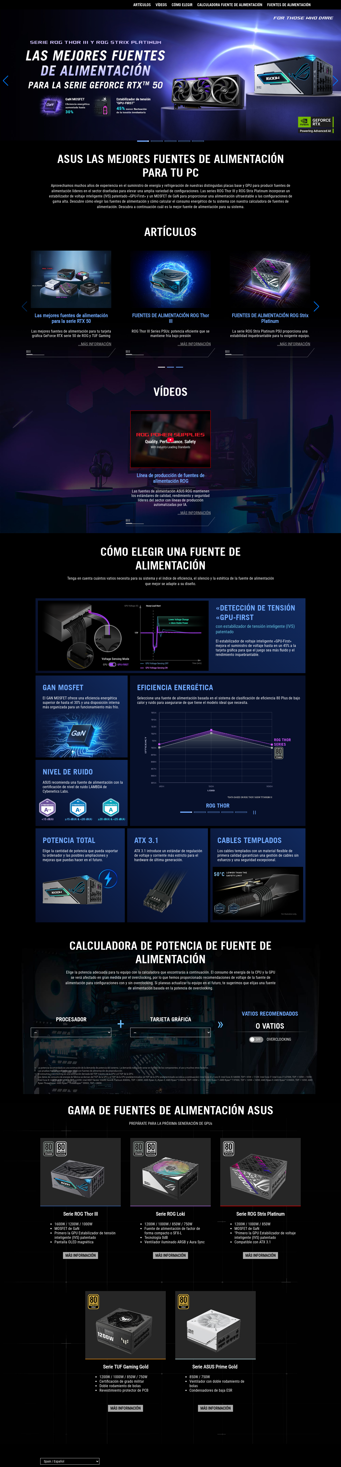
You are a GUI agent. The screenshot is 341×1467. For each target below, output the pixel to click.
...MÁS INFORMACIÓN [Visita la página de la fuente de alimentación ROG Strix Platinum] (293, 344)
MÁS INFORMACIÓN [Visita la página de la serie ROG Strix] (260, 1255)
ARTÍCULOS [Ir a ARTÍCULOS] (142, 4)
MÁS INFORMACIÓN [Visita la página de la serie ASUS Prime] (215, 1408)
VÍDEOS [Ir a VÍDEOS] (161, 4)
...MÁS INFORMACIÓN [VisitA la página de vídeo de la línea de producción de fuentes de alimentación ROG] (194, 513)
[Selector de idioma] (69, 1461)
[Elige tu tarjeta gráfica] (170, 1032)
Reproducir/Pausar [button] (253, 812)
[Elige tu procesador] (71, 1032)
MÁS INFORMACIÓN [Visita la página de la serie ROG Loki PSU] (170, 1255)
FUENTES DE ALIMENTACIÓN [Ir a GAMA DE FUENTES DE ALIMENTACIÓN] (289, 4)
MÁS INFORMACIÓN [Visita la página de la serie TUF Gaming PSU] (125, 1408)
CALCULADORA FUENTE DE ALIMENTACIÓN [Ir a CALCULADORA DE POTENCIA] (229, 4)
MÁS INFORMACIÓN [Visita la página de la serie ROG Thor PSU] (80, 1255)
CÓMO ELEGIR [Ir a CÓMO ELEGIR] (182, 4)
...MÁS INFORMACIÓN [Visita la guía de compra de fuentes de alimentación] (94, 344)
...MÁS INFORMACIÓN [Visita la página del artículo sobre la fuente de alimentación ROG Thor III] (194, 344)
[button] (143, 141)
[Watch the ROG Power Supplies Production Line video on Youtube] (170, 439)
